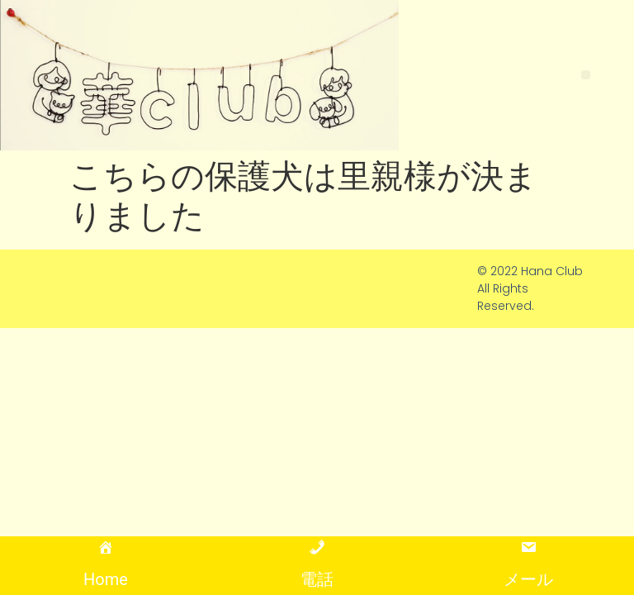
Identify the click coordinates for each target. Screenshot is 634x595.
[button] (585, 74)
